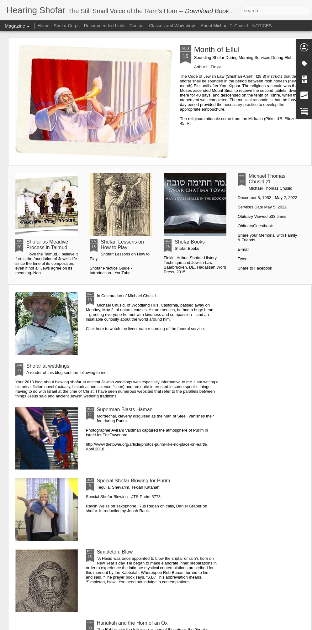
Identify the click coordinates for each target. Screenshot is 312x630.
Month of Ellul (217, 49)
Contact (137, 25)
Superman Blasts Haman (125, 409)
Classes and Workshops (172, 25)
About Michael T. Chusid (224, 25)
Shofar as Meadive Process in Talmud (47, 244)
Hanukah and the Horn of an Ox (132, 623)
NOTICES (262, 25)
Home (43, 25)
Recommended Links (104, 25)
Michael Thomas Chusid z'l (267, 178)
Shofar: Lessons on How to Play (122, 244)
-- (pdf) (218, 11)
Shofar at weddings (47, 366)
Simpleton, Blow (115, 551)
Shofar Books (190, 241)
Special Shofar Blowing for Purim (133, 480)
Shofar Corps (66, 25)
